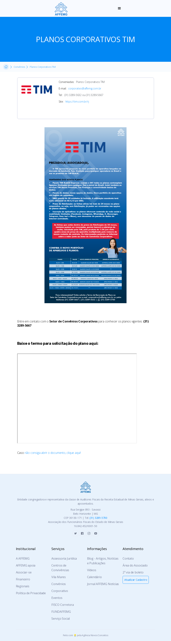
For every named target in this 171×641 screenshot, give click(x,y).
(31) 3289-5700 (98, 518)
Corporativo (59, 591)
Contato (128, 558)
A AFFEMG (23, 558)
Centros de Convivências (60, 567)
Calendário (94, 577)
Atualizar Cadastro (135, 579)
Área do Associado (135, 565)
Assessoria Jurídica (64, 558)
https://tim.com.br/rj (77, 101)
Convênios (58, 584)
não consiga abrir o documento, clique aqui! (53, 453)
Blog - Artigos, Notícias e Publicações (102, 560)
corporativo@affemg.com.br (84, 88)
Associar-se (24, 572)
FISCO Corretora (62, 605)
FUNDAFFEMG (61, 612)
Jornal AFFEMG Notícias (103, 584)
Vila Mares (58, 577)
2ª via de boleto (133, 572)
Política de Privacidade (31, 593)
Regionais (22, 586)
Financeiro (23, 579)
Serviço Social (60, 618)
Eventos (56, 598)
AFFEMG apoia (26, 565)
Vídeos (91, 570)
